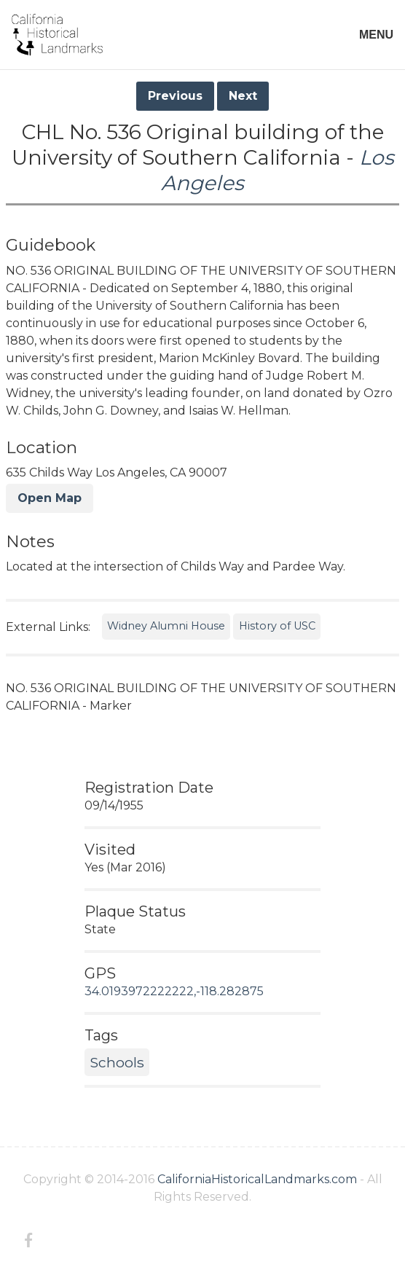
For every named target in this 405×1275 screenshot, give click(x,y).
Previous (175, 96)
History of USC (277, 625)
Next (243, 96)
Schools (117, 1062)
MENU (376, 34)
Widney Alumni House (166, 625)
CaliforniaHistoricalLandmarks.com (257, 1179)
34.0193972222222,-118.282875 (174, 991)
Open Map (49, 498)
